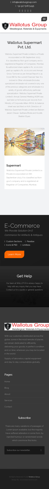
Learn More (14, 254)
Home (7, 381)
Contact (8, 407)
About (7, 394)
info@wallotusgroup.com (23, 2)
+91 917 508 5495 (24, 6)
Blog (7, 388)
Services (8, 400)
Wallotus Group (34, 477)
